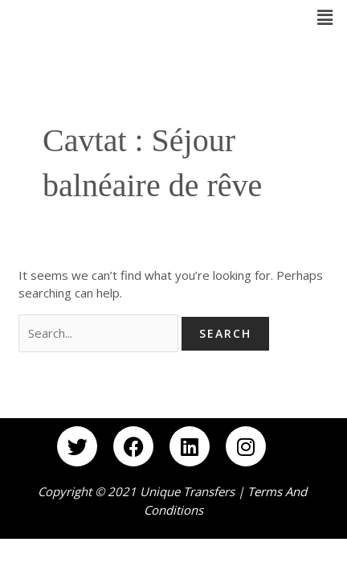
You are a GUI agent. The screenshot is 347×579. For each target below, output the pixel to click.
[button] (325, 17)
